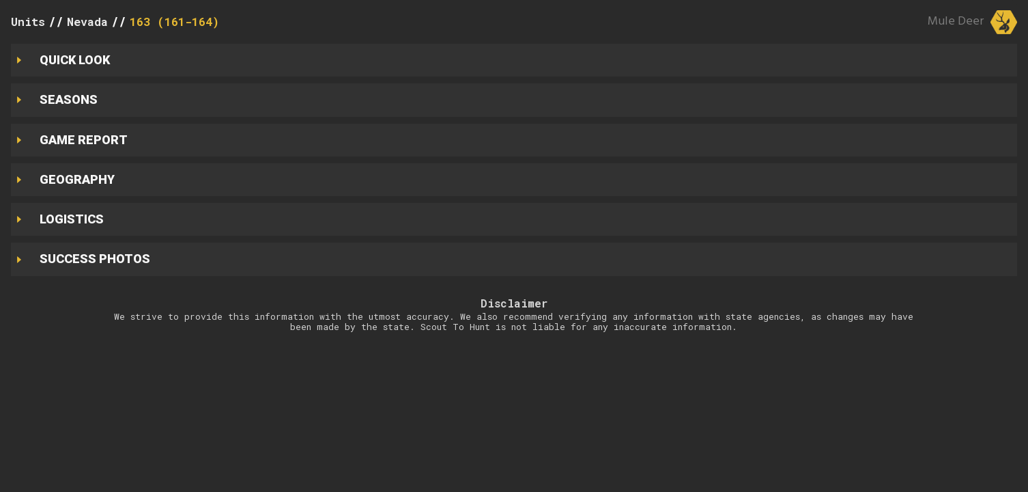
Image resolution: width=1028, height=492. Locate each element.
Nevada (87, 21)
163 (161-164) (174, 21)
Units (28, 21)
